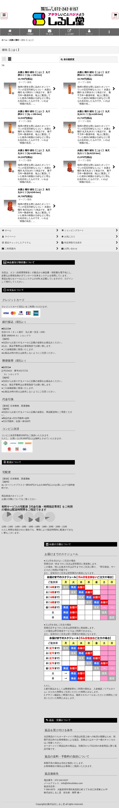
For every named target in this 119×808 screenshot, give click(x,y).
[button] (4, 16)
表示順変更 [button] (67, 59)
